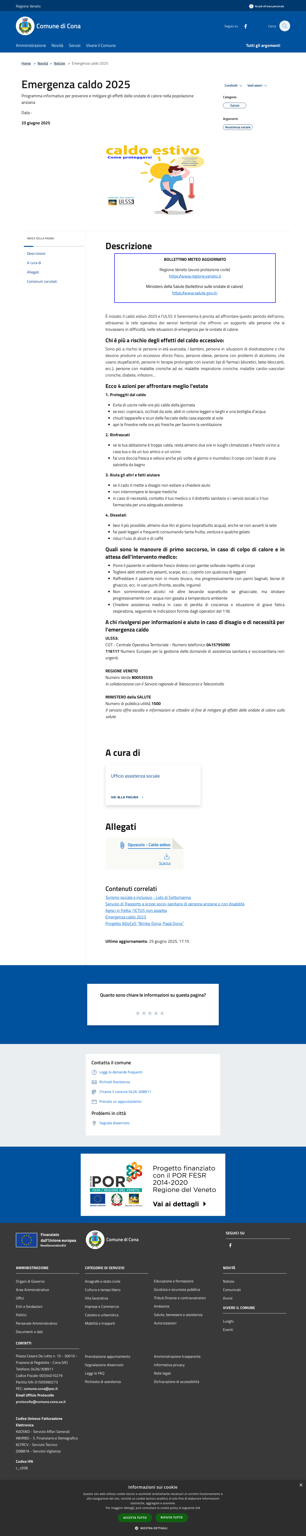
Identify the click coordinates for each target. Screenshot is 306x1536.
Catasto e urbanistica (101, 1315)
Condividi (234, 85)
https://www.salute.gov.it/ (195, 293)
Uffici (20, 1298)
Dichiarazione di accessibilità (176, 1381)
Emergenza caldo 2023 (125, 917)
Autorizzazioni (165, 1323)
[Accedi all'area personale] (266, 6)
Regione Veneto (28, 6)
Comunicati (232, 1289)
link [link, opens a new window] (197, 1508)
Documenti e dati (29, 1331)
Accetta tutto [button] (135, 1518)
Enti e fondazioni (29, 1306)
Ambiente (161, 1306)
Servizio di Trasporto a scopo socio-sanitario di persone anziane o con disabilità (174, 904)
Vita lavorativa (96, 1298)
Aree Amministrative (32, 1289)
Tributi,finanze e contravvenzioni (180, 1298)
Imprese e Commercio (102, 1306)
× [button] (301, 1485)
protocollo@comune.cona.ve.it (41, 1401)
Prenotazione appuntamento (107, 1356)
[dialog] (153, 1508)
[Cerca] (284, 25)
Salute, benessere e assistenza (178, 1314)
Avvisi (228, 1298)
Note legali (162, 1373)
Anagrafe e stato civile (102, 1281)
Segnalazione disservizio (104, 1365)
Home (26, 63)
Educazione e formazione (173, 1281)
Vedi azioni (257, 85)
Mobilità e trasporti (100, 1323)
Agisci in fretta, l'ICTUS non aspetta (136, 910)
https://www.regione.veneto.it (195, 276)
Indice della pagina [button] (40, 238)
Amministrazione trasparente (177, 1356)
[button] (153, 1528)
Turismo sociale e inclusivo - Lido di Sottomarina (148, 897)
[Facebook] (243, 26)
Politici (21, 1315)
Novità (43, 63)
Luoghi (228, 1321)
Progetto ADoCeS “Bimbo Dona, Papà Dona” (144, 923)
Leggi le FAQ (94, 1373)
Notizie (59, 63)
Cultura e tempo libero (102, 1289)
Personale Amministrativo (36, 1323)
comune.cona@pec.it (41, 1388)
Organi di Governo (30, 1281)
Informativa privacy (169, 1365)
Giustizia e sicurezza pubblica (177, 1289)
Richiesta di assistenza (103, 1381)
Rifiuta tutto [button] (172, 1517)
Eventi (228, 1329)
